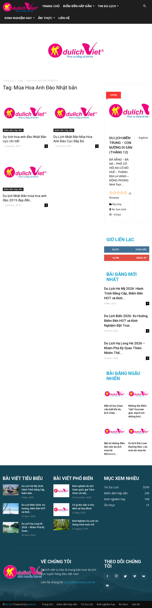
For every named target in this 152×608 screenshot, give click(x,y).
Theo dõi (140, 249)
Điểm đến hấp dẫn (79, 6)
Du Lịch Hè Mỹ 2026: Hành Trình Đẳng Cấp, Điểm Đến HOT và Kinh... (123, 293)
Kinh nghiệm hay (20, 18)
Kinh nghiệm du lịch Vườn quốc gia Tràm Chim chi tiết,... (83, 490)
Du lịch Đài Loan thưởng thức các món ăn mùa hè (138, 447)
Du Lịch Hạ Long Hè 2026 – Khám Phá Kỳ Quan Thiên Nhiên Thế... (124, 348)
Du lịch (9, 604)
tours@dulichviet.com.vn (79, 582)
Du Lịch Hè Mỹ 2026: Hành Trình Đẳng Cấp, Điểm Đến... (33, 490)
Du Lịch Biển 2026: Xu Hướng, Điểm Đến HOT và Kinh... (34, 508)
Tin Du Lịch (108, 6)
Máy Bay (117, 204)
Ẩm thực (46, 18)
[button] (144, 6)
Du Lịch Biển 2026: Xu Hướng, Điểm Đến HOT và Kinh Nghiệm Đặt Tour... (126, 320)
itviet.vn (32, 604)
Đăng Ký (141, 257)
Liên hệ (63, 18)
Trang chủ (51, 6)
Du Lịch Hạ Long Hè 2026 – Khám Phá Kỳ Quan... (33, 527)
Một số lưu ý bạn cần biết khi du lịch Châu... (113, 409)
